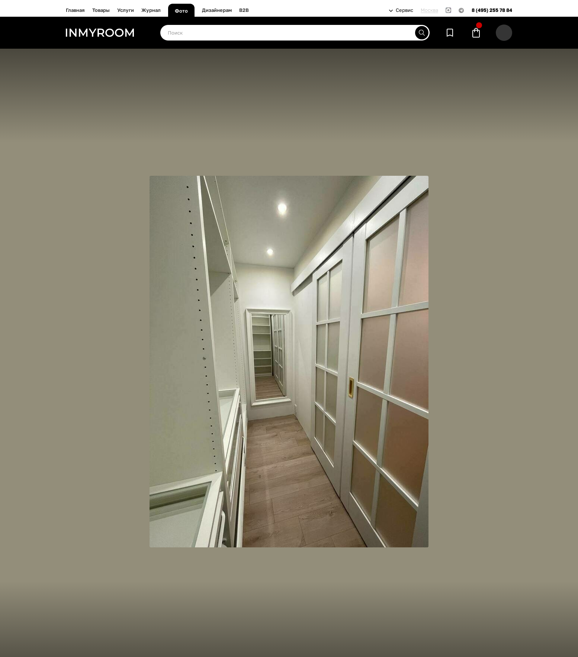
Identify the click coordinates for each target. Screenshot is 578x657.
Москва (429, 10)
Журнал (151, 10)
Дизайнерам (217, 10)
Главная (75, 10)
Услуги (125, 10)
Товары (101, 10)
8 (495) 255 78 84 (492, 10)
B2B (244, 10)
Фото (181, 11)
